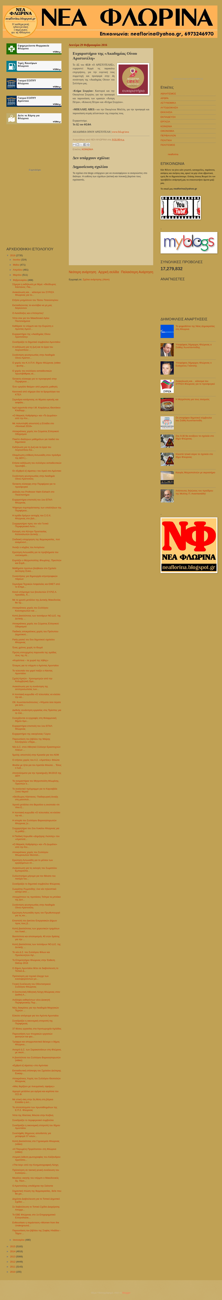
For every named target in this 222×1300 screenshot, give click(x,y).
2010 (13, 1271)
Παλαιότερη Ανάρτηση (137, 272)
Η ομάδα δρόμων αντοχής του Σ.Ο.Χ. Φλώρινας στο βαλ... (31, 517)
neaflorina (173, 154)
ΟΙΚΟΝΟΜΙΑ (167, 131)
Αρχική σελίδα (108, 272)
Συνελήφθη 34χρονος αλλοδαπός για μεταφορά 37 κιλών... (31, 1134)
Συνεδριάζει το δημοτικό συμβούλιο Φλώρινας (36, 883)
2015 (13, 1246)
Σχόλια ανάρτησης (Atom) (96, 279)
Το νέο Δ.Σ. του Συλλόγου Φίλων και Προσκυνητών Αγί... (31, 953)
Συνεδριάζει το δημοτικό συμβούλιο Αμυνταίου (36, 342)
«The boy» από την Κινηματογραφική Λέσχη (35, 1164)
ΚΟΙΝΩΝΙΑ (87, 149)
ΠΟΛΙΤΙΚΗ (166, 140)
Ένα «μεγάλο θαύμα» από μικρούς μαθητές (35, 386)
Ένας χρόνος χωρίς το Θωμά (27, 647)
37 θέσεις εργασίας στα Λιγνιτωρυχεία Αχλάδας (36, 1028)
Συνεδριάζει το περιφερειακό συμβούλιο (33, 1120)
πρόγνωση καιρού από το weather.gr (188, 79)
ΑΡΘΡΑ (164, 98)
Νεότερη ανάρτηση (82, 272)
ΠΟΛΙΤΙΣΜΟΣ (168, 145)
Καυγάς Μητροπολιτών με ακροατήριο (195, 472)
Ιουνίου (17, 259)
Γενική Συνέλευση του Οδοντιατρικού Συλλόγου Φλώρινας (31, 985)
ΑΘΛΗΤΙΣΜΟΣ (168, 93)
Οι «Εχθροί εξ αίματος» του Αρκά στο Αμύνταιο (36, 470)
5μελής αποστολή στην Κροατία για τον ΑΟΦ (35, 754)
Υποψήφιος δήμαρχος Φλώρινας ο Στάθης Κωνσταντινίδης (194, 346)
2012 (13, 1261)
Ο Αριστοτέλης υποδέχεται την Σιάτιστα (32, 1185)
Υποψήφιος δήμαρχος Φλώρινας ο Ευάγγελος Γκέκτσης (194, 364)
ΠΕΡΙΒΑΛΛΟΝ (168, 135)
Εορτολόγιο (35, 170)
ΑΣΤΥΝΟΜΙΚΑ (168, 102)
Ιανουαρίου (19, 1239)
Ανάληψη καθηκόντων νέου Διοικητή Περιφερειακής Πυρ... (31, 1001)
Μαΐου (16, 264)
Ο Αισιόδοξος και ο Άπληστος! (27, 313)
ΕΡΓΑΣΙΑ (165, 121)
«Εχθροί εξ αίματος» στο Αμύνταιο (30, 1065)
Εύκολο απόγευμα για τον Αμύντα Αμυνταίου (35, 1015)
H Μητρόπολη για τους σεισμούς (192, 399)
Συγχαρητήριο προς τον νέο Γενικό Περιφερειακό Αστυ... (30, 525)
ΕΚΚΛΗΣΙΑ (166, 112)
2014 (13, 1251)
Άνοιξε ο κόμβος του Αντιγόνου (28, 547)
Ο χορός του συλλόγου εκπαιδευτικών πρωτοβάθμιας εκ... (32, 372)
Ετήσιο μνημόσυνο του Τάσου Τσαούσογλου (35, 300)
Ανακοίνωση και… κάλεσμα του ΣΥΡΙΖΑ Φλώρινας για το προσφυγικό (195, 382)
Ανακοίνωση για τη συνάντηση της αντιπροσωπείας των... (30, 688)
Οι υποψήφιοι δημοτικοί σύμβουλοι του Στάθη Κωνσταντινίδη (194, 419)
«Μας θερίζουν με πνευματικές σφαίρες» (33, 1086)
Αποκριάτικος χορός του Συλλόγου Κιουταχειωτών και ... (30, 609)
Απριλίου (18, 269)
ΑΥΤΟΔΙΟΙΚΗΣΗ (169, 107)
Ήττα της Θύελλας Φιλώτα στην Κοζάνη (32, 1115)
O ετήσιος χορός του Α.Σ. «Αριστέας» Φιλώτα (35, 760)
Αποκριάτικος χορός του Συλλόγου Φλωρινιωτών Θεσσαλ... (30, 853)
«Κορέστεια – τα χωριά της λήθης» (30, 660)
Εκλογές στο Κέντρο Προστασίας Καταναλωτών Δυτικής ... (29, 533)
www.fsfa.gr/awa (120, 131)
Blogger (126, 1292)
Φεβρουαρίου (20, 280)
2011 (13, 1266)
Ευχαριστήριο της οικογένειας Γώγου (31, 733)
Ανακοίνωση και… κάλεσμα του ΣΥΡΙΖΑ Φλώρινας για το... (33, 293)
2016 (13, 255)
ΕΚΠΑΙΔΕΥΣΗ (168, 117)
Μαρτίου (17, 274)
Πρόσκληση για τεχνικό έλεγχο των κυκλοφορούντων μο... (30, 977)
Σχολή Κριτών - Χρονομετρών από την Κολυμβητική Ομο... (32, 680)
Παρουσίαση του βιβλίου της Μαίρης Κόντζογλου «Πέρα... (31, 740)
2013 (13, 1256)
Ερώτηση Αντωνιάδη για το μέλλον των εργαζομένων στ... (32, 861)
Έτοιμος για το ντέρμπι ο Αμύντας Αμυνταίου (35, 665)
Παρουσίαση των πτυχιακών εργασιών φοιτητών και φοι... (32, 1035)
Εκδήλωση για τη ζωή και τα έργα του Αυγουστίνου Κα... (31, 448)
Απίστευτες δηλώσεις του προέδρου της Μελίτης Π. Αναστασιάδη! (194, 492)
